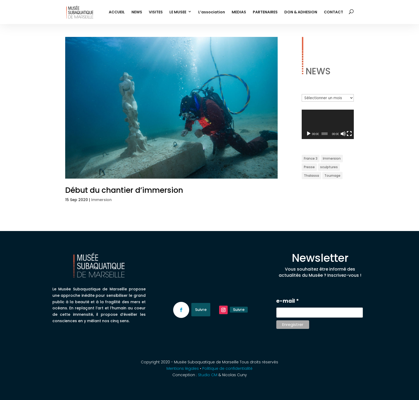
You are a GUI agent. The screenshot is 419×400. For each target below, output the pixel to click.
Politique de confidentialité (227, 368)
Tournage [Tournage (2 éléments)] (332, 175)
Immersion (101, 199)
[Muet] (343, 133)
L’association (211, 12)
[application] (328, 124)
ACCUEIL (117, 12)
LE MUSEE (177, 12)
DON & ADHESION (300, 12)
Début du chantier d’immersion (124, 190)
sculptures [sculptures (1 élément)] (329, 167)
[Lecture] (308, 133)
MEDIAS (239, 12)
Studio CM (208, 375)
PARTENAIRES (265, 12)
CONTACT (333, 12)
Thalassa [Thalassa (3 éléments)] (311, 175)
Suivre (201, 309)
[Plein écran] (349, 133)
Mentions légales (182, 368)
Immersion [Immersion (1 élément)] (332, 158)
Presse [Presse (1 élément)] (309, 167)
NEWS (136, 12)
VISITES (156, 12)
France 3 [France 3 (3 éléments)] (310, 158)
